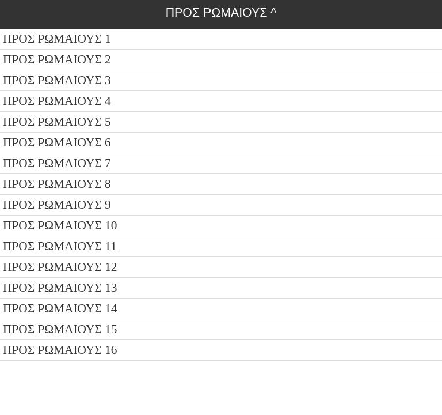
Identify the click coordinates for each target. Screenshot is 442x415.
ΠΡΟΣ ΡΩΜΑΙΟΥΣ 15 (60, 329)
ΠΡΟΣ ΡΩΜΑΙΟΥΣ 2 (57, 59)
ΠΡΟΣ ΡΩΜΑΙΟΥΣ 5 (57, 122)
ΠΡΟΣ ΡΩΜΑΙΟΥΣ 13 (60, 288)
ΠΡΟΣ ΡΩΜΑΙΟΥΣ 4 (57, 101)
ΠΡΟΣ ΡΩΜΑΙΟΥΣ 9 (57, 205)
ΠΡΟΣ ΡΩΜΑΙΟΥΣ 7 (57, 163)
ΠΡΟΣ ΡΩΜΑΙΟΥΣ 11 (60, 246)
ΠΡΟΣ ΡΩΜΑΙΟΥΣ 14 (60, 308)
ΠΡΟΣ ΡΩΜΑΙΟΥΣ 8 (57, 184)
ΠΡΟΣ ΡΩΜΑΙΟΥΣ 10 (60, 225)
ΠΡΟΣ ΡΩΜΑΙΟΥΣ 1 (57, 39)
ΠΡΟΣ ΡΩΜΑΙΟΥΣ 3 (57, 80)
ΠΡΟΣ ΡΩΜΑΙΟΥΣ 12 (60, 267)
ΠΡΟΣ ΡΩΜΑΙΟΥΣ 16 (60, 350)
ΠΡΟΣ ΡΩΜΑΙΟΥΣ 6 (57, 142)
